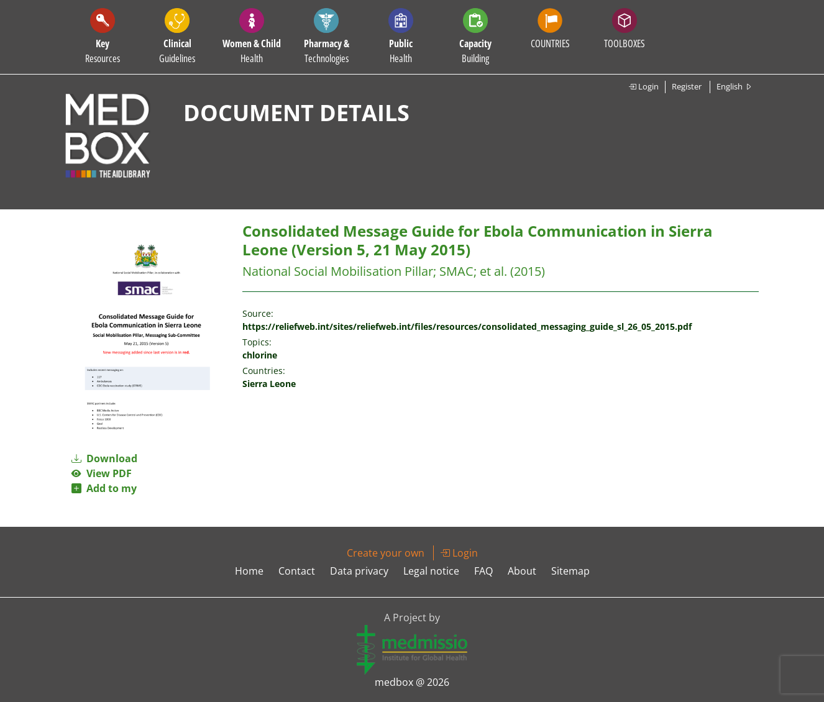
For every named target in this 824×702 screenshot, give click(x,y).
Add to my (104, 488)
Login (643, 86)
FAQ (483, 571)
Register (687, 86)
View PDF (101, 473)
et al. (493, 271)
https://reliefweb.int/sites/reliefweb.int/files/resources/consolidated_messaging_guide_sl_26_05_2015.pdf (467, 326)
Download (104, 458)
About (522, 571)
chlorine (259, 355)
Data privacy (359, 571)
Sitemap (570, 571)
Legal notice (431, 571)
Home (249, 571)
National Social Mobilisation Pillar (337, 271)
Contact (296, 571)
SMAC (456, 271)
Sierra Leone (269, 384)
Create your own (385, 553)
